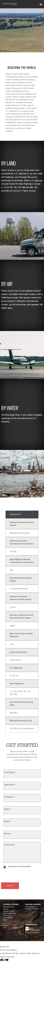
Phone (7, 833)
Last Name (10, 784)
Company (9, 797)
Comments (9, 844)
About (14, 925)
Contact (14, 927)
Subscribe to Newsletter (19, 866)
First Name (10, 772)
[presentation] (20, 875)
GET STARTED (22, 745)
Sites (4, 927)
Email (7, 821)
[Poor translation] (6, 960)
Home (5, 925)
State (7, 809)
